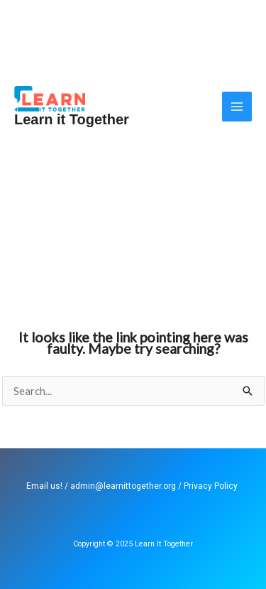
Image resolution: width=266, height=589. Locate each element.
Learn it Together (71, 119)
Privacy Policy (211, 486)
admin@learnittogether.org (123, 486)
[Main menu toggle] (237, 107)
